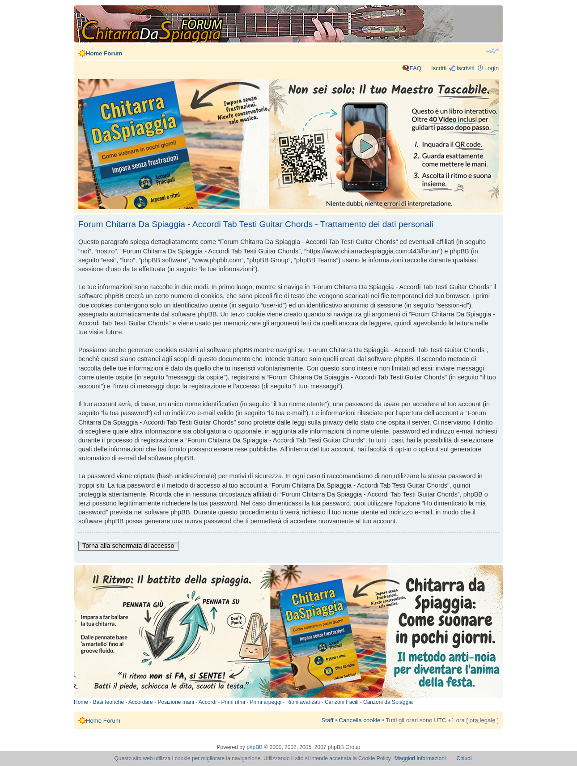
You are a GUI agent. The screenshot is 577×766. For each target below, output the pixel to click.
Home (81, 702)
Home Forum (104, 53)
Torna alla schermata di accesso (128, 545)
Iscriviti (465, 68)
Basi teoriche (108, 702)
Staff (328, 720)
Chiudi (464, 758)
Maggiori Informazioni (420, 758)
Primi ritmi (233, 702)
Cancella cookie (359, 720)
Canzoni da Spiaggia (388, 702)
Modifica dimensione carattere (492, 50)
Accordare (140, 702)
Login (491, 68)
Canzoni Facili (341, 702)
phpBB (254, 747)
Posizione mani (175, 702)
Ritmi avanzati (303, 702)
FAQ (415, 68)
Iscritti (438, 68)
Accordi (207, 702)
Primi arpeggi (266, 702)
